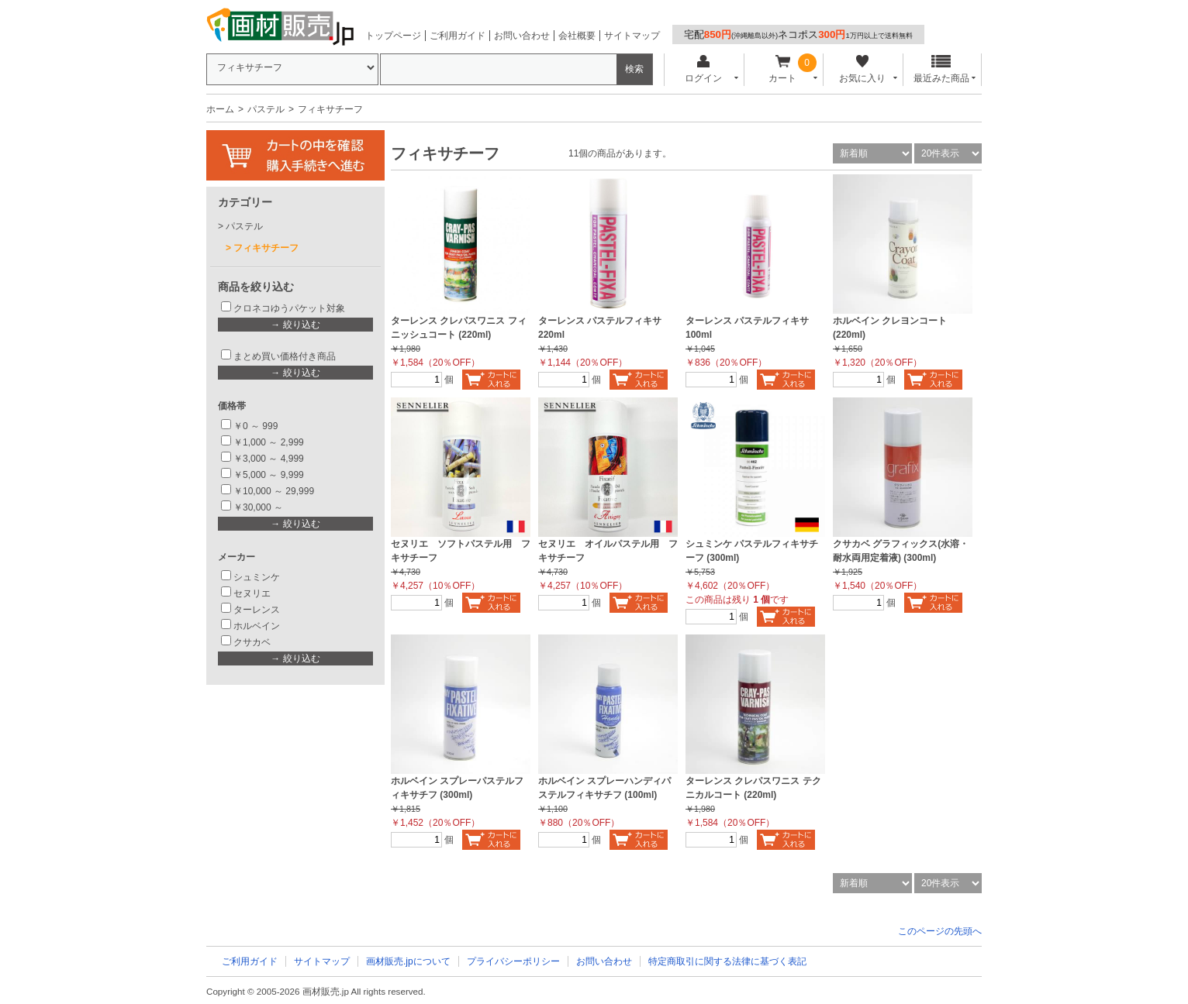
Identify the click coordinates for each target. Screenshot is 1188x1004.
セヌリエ (252, 593)
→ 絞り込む (295, 324)
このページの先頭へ (940, 931)
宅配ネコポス (798, 34)
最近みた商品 (941, 69)
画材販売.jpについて (408, 961)
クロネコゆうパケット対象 (289, 308)
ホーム (220, 109)
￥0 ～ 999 (255, 426)
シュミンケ (256, 577)
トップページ (393, 35)
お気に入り (862, 69)
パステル (266, 109)
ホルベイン (256, 626)
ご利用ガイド (457, 35)
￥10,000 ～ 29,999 (273, 491)
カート (783, 69)
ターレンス (256, 609)
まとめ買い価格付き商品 (284, 356)
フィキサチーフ (266, 247)
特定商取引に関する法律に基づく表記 (727, 961)
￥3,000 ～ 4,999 (268, 458)
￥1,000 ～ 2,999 (268, 442)
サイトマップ (632, 35)
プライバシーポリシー (513, 961)
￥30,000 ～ (259, 507)
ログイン (703, 69)
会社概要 (577, 35)
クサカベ (252, 642)
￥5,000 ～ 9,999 (268, 474)
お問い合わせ (522, 35)
